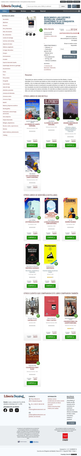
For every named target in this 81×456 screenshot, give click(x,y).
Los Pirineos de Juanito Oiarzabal (32, 125)
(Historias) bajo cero (32, 222)
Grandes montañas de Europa (70, 123)
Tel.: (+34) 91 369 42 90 (36, 404)
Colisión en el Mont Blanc (32, 368)
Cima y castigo (51, 320)
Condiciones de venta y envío (56, 401)
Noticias (69, 1)
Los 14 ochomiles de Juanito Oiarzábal (32, 176)
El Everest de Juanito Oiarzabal (51, 123)
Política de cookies (53, 408)
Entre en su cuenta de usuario (71, 11)
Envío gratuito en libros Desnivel (28, 1)
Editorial (76, 1)
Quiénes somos (5, 1)
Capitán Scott (32, 320)
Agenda (63, 1)
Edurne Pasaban (70, 222)
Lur (51, 47)
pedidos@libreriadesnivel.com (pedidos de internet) (37, 414)
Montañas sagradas (32, 268)
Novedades (6, 19)
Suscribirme (71, 423)
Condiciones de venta (14, 1)
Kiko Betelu (49, 29)
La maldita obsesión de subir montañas (51, 222)
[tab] (28, 75)
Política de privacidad (54, 406)
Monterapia (50, 268)
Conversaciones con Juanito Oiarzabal (70, 322)
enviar (73, 52)
